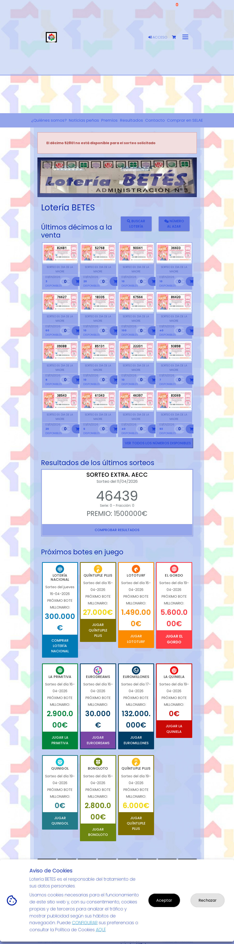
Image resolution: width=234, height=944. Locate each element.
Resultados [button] (131, 120)
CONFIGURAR (85, 923)
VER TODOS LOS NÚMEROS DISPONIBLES (158, 443)
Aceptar (164, 900)
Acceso (157, 37)
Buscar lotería (136, 223)
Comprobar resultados (117, 530)
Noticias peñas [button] (84, 120)
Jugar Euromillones (136, 740)
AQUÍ (101, 930)
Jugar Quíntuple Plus (98, 630)
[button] (49, 183)
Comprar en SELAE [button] (185, 120)
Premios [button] (109, 120)
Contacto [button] (155, 120)
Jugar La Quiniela (174, 729)
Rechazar (208, 900)
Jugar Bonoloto (98, 832)
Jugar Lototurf (136, 639)
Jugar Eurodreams (98, 740)
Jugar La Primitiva (59, 740)
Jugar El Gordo (174, 639)
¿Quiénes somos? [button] (49, 120)
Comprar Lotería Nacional (60, 646)
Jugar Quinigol (59, 821)
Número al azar (174, 223)
